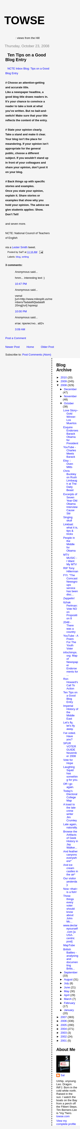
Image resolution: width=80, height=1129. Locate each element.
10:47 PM (21, 283)
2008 (64, 385)
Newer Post (12, 346)
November (70, 396)
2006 (64, 1021)
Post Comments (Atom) (36, 354)
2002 (64, 1036)
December (70, 389)
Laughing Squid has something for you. (70, 773)
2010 (64, 377)
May (67, 991)
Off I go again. (68, 785)
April (67, 995)
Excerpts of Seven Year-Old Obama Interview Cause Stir (70, 504)
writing (25, 256)
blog (18, 256)
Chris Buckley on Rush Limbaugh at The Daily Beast (70, 480)
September (71, 972)
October (69, 403)
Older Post (47, 346)
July (67, 983)
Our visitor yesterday (70, 881)
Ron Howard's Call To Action (70, 683)
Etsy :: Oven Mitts (68, 464)
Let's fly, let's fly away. (69, 726)
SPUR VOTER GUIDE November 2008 (70, 750)
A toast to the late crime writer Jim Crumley (70, 812)
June (67, 987)
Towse (24, 20)
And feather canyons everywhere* (70, 856)
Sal (63, 1075)
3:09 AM (20, 329)
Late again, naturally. (70, 826)
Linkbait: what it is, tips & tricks (70, 529)
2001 (64, 1040)
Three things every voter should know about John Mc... (68, 908)
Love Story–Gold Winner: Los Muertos (70, 417)
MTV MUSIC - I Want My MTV (70, 559)
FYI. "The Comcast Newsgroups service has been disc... (70, 585)
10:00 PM (21, 311)
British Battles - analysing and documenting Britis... (70, 959)
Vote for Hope (68, 761)
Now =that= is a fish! (70, 890)
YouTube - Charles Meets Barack (69, 452)
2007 (64, 1017)
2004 (64, 1028)
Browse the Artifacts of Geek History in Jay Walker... (70, 839)
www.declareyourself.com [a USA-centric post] (70, 933)
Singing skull (67, 519)
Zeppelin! (68, 598)
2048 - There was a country (69, 627)
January (69, 1010)
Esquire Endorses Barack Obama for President (70, 435)
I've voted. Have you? (69, 736)
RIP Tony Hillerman (70, 570)
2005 (64, 1025)
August (68, 979)
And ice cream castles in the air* (70, 869)
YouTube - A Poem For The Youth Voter (70, 642)
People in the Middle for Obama (69, 544)
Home (30, 346)
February (69, 1003)
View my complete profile (66, 1122)
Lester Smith (20, 247)
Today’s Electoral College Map (70, 795)
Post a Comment (15, 338)
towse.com (63, 1116)
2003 (64, 1032)
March (68, 999)
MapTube (69, 945)
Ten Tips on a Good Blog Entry (25, 57)
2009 (64, 381)
